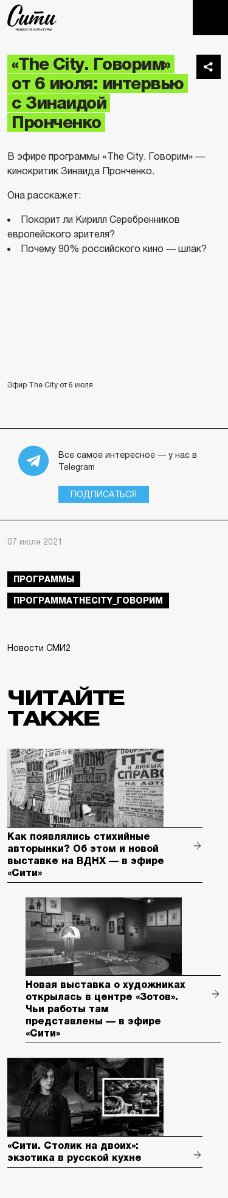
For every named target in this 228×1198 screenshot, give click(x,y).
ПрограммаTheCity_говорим (88, 600)
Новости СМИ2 (39, 648)
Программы (43, 579)
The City (32, 17)
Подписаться (104, 494)
